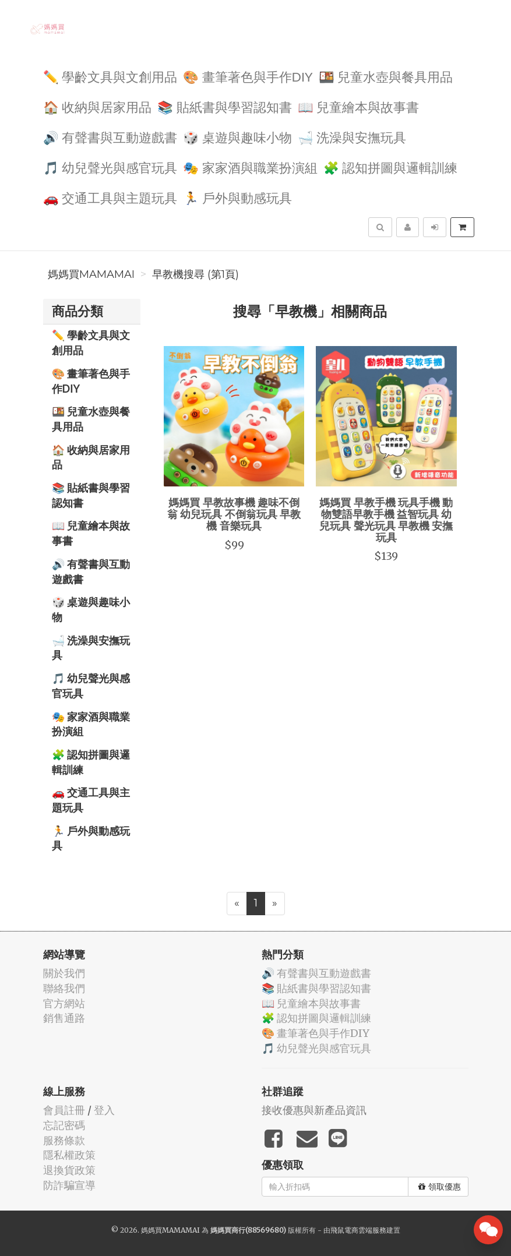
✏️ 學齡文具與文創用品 (110, 76)
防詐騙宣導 (69, 1185)
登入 (104, 1110)
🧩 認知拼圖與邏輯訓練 (390, 167)
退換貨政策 (69, 1170)
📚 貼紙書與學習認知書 (224, 106)
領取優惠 (439, 1186)
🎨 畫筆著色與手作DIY (247, 76)
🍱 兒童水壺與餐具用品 (386, 76)
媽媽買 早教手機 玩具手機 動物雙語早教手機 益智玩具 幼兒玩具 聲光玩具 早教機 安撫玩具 (386, 519)
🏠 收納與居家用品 (97, 106)
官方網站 (64, 1003)
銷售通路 (64, 1018)
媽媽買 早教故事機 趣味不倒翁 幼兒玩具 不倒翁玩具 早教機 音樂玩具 (234, 514)
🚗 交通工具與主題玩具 (110, 197)
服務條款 (64, 1140)
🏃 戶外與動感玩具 (237, 197)
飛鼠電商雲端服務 (358, 1230)
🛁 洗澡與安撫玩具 (352, 136)
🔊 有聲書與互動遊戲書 (110, 136)
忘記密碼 (64, 1125)
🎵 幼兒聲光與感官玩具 (110, 167)
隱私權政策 (69, 1155)
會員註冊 (64, 1110)
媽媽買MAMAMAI (91, 274)
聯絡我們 (64, 988)
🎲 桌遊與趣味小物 (237, 136)
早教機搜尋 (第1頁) (195, 274)
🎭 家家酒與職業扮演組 (250, 167)
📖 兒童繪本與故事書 (359, 106)
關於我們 (64, 973)
